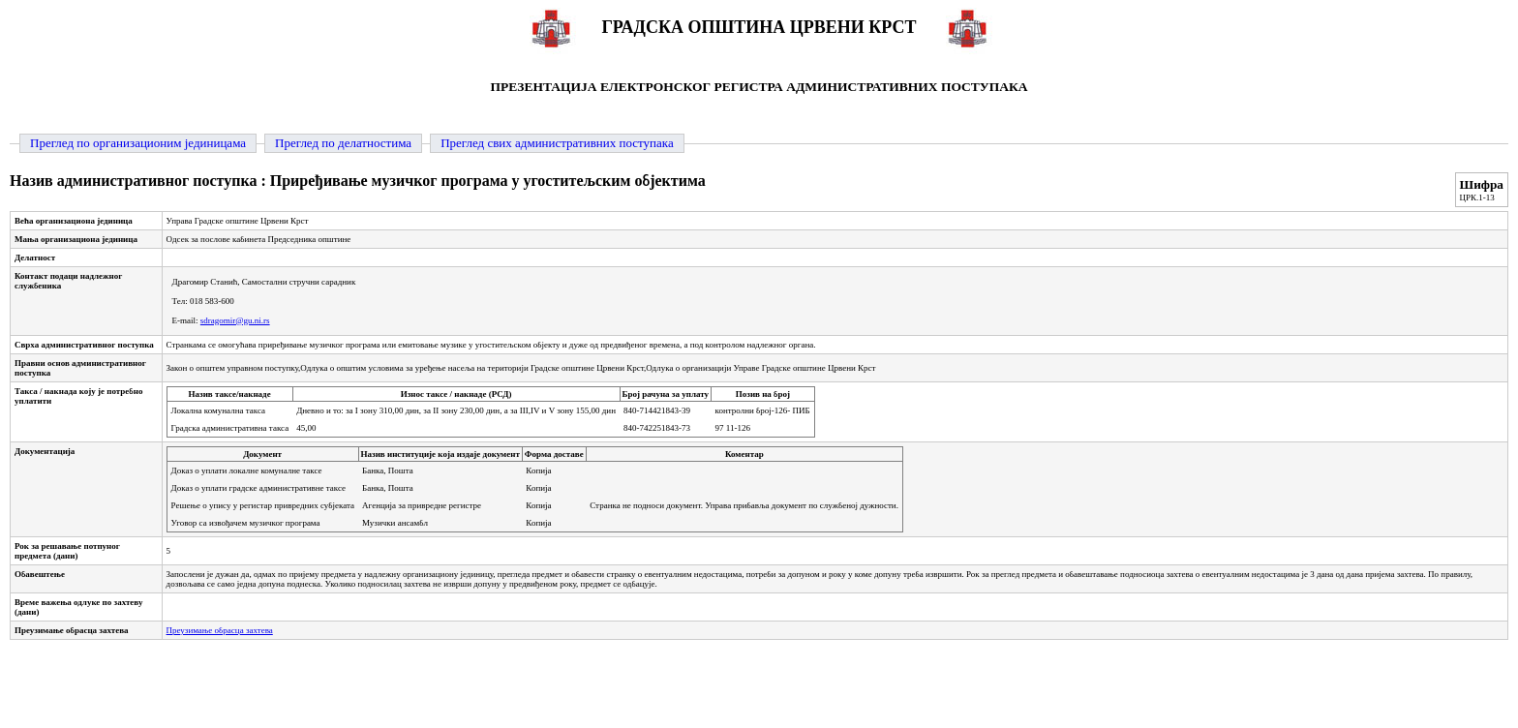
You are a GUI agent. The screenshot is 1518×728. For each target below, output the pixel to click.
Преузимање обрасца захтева (220, 630)
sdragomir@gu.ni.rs (235, 320)
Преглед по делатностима (343, 143)
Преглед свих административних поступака (557, 143)
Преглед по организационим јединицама (138, 143)
